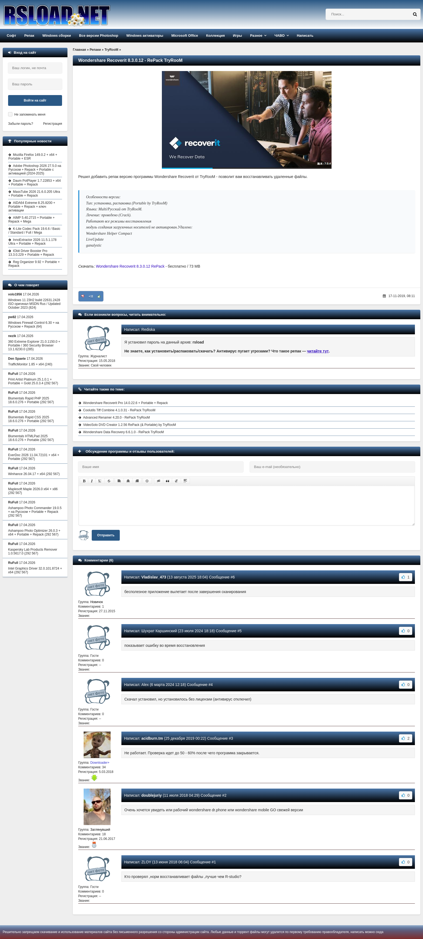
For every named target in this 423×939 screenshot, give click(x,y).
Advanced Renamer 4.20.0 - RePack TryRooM (116, 417)
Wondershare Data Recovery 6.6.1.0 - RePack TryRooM (123, 432)
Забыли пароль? (20, 124)
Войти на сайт (35, 100)
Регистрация (52, 124)
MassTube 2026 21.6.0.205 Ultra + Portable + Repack (34, 193)
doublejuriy (151, 795)
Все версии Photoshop (98, 35)
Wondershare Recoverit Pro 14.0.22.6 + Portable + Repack (125, 403)
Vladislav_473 (153, 577)
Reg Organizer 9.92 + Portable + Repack (34, 264)
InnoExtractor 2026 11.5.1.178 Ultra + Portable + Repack (32, 241)
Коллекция (215, 35)
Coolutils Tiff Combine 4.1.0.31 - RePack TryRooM (119, 410)
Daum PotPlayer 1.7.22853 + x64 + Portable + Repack (34, 182)
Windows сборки (56, 35)
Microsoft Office (184, 35)
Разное (256, 35)
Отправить (105, 535)
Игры (237, 35)
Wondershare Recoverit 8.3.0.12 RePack (130, 266)
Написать (305, 35)
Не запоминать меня (29, 114)
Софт (11, 35)
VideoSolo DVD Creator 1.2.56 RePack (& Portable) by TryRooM (129, 425)
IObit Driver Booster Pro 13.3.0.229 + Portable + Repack (31, 253)
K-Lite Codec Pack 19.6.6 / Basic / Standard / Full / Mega (34, 230)
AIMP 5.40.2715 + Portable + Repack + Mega (31, 219)
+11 (90, 296)
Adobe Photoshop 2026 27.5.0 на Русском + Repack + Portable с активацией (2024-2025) (34, 169)
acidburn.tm (152, 738)
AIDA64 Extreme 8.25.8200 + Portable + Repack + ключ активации (31, 206)
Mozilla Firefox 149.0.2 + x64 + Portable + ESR (32, 156)
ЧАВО (279, 35)
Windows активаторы (144, 35)
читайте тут (318, 351)
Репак (29, 35)
